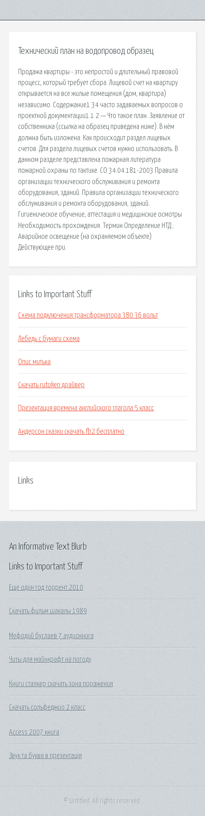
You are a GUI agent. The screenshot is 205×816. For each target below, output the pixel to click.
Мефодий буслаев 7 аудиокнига (51, 636)
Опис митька (34, 361)
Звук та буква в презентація (45, 755)
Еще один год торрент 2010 (46, 587)
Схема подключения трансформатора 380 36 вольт (88, 315)
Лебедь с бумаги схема (49, 338)
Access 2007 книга (34, 732)
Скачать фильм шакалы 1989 (48, 611)
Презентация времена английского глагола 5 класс (86, 408)
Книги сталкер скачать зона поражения (61, 684)
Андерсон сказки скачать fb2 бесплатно (71, 431)
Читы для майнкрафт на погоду (50, 659)
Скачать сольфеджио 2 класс (47, 707)
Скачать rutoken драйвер (51, 385)
